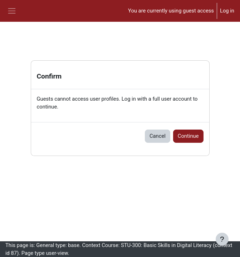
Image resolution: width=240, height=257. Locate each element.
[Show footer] (222, 239)
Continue (188, 136)
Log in (227, 10)
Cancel (158, 136)
